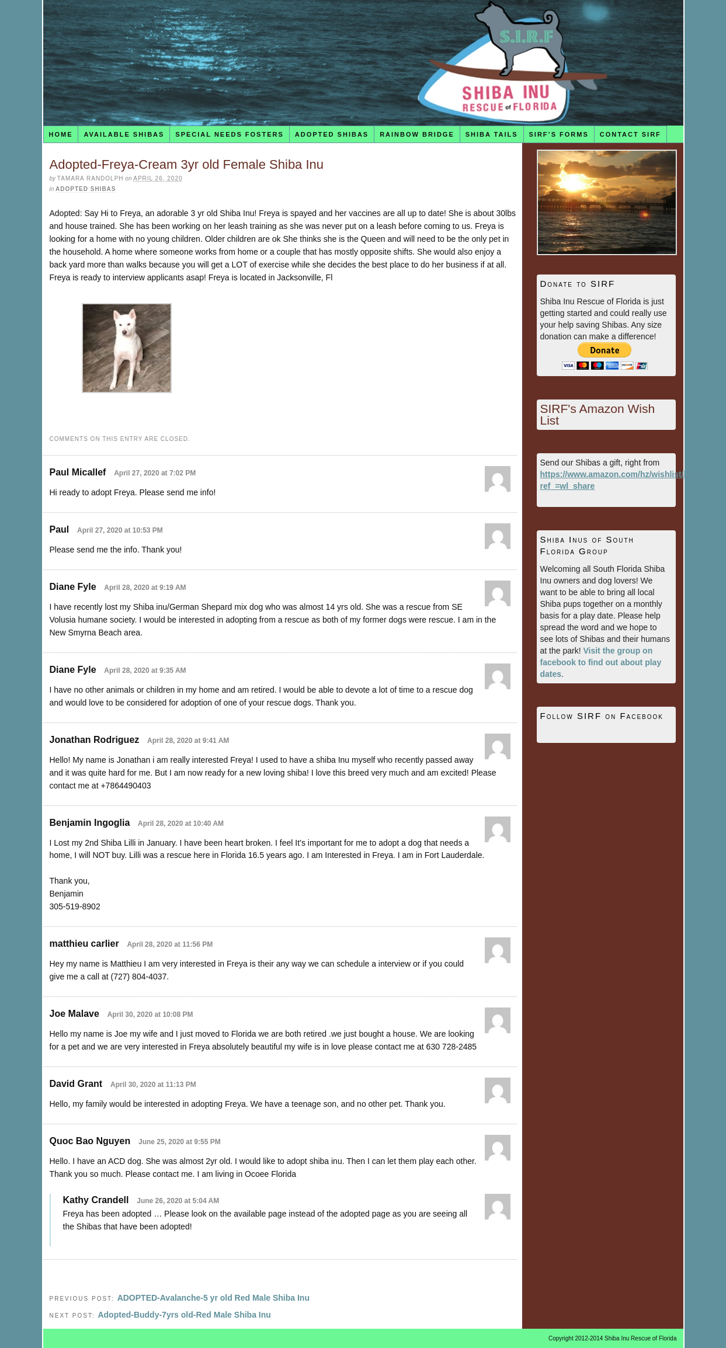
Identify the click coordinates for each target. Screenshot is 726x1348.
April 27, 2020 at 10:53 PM (120, 530)
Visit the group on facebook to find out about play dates (601, 662)
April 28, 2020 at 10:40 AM (181, 823)
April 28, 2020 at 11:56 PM (170, 944)
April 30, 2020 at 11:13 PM (153, 1085)
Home (60, 134)
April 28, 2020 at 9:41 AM (188, 740)
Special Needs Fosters (229, 134)
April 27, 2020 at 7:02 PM (155, 473)
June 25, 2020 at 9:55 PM (179, 1142)
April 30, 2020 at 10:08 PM (150, 1014)
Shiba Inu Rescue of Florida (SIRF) (363, 63)
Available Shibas (124, 134)
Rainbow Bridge (417, 134)
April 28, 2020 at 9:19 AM (145, 587)
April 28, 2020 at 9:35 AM (145, 670)
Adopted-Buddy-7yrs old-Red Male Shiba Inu (184, 1314)
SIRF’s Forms (559, 134)
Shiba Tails (492, 134)
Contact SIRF (630, 134)
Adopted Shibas (332, 134)
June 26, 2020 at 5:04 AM (178, 1201)
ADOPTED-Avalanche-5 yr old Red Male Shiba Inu (213, 1297)
